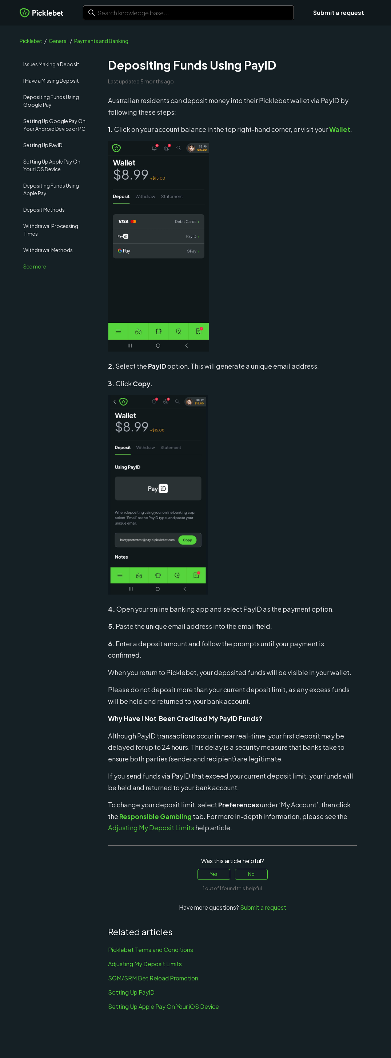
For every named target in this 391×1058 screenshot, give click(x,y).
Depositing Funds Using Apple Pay (51, 189)
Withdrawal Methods (48, 250)
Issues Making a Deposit (51, 64)
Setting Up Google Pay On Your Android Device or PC (54, 125)
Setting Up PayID (43, 145)
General (58, 41)
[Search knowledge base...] (188, 12)
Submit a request (338, 12)
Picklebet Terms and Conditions (150, 949)
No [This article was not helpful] (251, 874)
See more (34, 266)
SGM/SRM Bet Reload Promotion (153, 978)
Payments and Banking (101, 41)
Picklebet (31, 41)
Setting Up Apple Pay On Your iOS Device (51, 165)
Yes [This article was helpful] (214, 874)
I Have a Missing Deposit (51, 80)
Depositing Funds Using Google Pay (51, 101)
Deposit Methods (44, 209)
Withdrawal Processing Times (50, 230)
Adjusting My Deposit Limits (145, 964)
